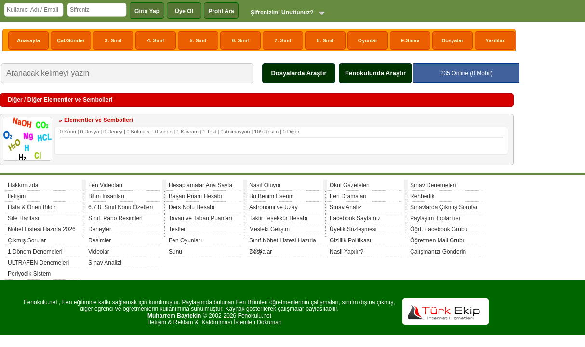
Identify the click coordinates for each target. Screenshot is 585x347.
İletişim (17, 196)
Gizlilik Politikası (350, 240)
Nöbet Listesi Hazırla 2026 (42, 229)
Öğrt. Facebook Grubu (438, 229)
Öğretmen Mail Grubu (437, 240)
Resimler (99, 240)
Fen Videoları (105, 185)
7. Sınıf (283, 40)
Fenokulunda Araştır (375, 73)
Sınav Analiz (345, 207)
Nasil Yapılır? (346, 251)
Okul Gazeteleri (350, 185)
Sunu (175, 251)
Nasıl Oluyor (265, 185)
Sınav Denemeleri (433, 185)
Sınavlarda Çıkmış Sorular (444, 207)
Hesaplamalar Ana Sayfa (200, 185)
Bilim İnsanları (106, 196)
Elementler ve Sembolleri (98, 120)
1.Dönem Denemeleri (35, 251)
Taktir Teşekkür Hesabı (278, 218)
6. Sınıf (240, 40)
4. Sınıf (155, 40)
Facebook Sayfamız (355, 218)
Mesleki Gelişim (269, 229)
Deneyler (99, 229)
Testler (177, 229)
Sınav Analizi (104, 262)
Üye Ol (184, 11)
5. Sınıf (198, 40)
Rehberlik (422, 196)
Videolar (98, 251)
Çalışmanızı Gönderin (438, 251)
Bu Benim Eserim (271, 196)
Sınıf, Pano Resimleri (115, 218)
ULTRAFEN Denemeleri (38, 262)
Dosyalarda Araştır (298, 73)
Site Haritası (23, 218)
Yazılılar (495, 40)
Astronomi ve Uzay (273, 207)
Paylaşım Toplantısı (435, 218)
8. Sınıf (325, 40)
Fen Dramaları (348, 196)
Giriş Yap (147, 11)
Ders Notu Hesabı (191, 207)
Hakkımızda (23, 185)
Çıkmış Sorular (27, 240)
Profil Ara (221, 11)
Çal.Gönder (70, 40)
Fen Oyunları (185, 240)
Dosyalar (452, 40)
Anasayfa (28, 40)
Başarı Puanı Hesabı (195, 196)
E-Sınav (409, 40)
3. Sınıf (113, 40)
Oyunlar (367, 40)
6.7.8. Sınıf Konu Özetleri (120, 207)
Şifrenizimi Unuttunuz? (282, 12)
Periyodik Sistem (29, 273)
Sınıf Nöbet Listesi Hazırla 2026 (282, 241)
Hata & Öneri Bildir (31, 207)
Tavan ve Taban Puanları (200, 218)
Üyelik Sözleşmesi (353, 229)
